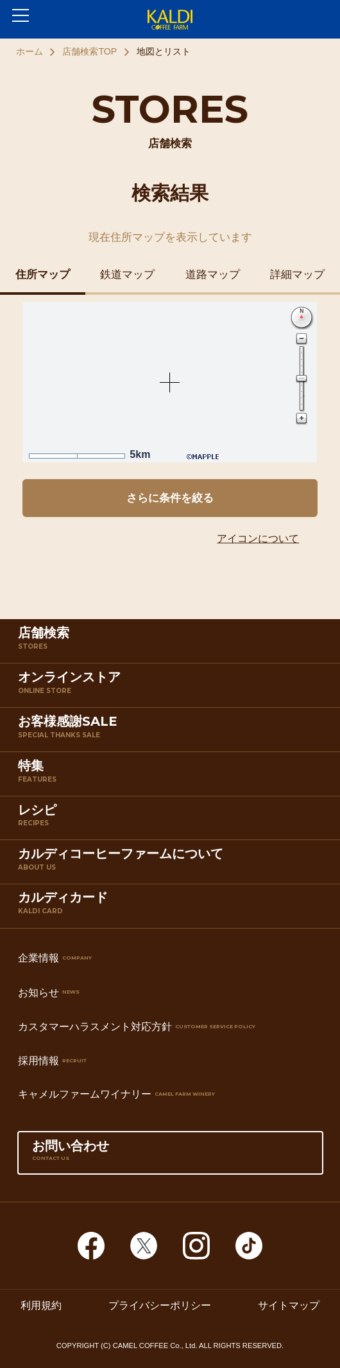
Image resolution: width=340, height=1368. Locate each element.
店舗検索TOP (89, 51)
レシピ (172, 820)
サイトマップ (288, 1305)
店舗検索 (172, 643)
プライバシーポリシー (159, 1305)
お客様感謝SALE (172, 732)
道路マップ (212, 274)
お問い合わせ (170, 1156)
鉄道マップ (127, 274)
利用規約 (41, 1305)
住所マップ (42, 274)
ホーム (29, 51)
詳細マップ (297, 274)
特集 (172, 776)
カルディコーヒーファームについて (172, 864)
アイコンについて (258, 538)
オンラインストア (172, 687)
